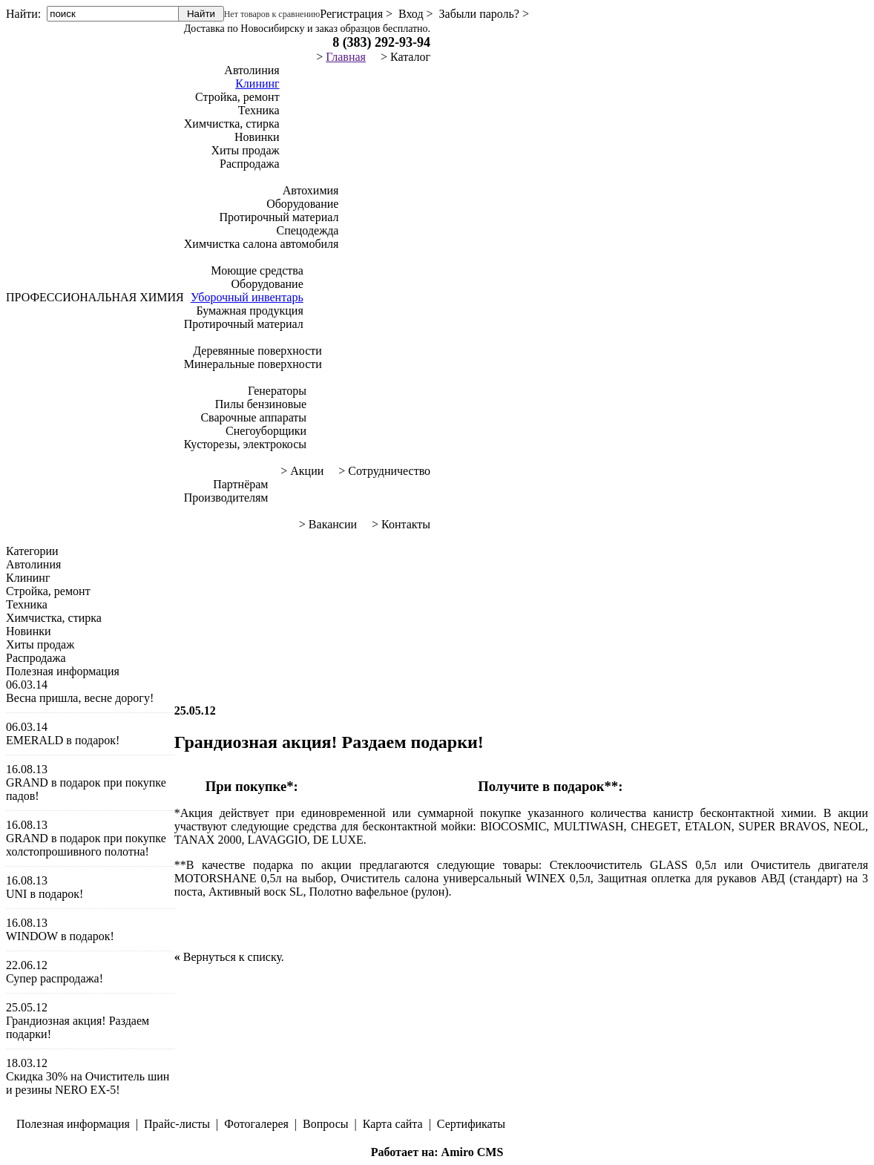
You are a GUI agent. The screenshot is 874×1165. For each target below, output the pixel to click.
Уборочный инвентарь (247, 297)
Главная (346, 56)
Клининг (257, 83)
